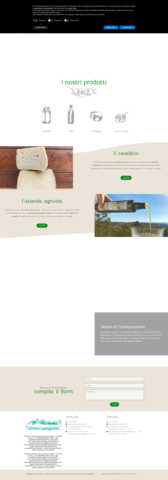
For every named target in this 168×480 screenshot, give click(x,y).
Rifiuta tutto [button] (111, 474)
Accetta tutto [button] (127, 474)
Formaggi (68, 7)
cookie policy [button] (72, 455)
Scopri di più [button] (40, 474)
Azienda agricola (107, 7)
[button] (3, 167)
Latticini (78, 7)
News (135, 7)
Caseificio (57, 7)
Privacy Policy (29, 436)
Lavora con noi (124, 7)
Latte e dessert (90, 7)
